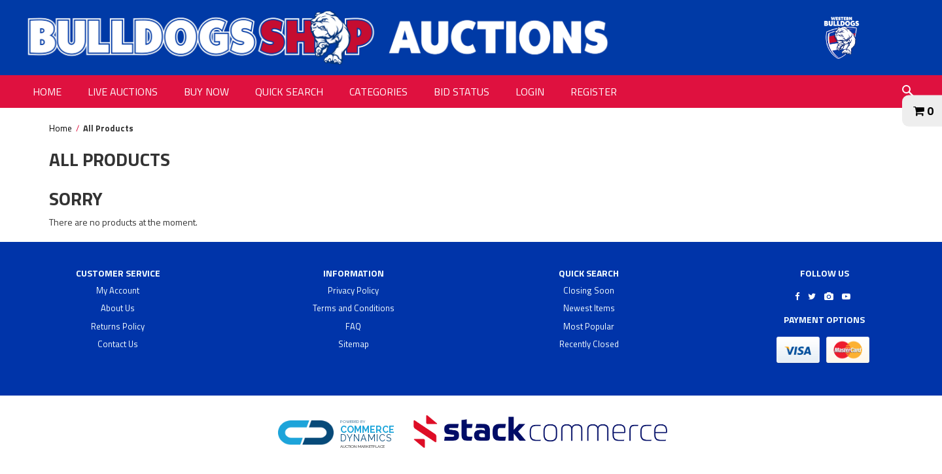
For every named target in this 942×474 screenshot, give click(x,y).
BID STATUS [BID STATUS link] (461, 91)
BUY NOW (206, 91)
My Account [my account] (117, 290)
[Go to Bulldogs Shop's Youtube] (846, 296)
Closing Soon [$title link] (588, 290)
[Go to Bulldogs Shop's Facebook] (797, 296)
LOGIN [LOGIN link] (529, 91)
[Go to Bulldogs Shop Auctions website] (841, 38)
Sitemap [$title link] (353, 343)
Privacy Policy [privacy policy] (353, 290)
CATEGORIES (378, 91)
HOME (47, 91)
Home (60, 128)
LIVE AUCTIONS (123, 91)
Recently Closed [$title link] (589, 343)
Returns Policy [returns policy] (118, 326)
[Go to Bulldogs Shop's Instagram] (828, 296)
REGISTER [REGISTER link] (593, 91)
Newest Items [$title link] (589, 307)
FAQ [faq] (353, 326)
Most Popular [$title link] (588, 326)
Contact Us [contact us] (117, 343)
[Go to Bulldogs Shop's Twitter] (812, 296)
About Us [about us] (118, 307)
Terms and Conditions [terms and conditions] (353, 307)
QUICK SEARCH (289, 91)
